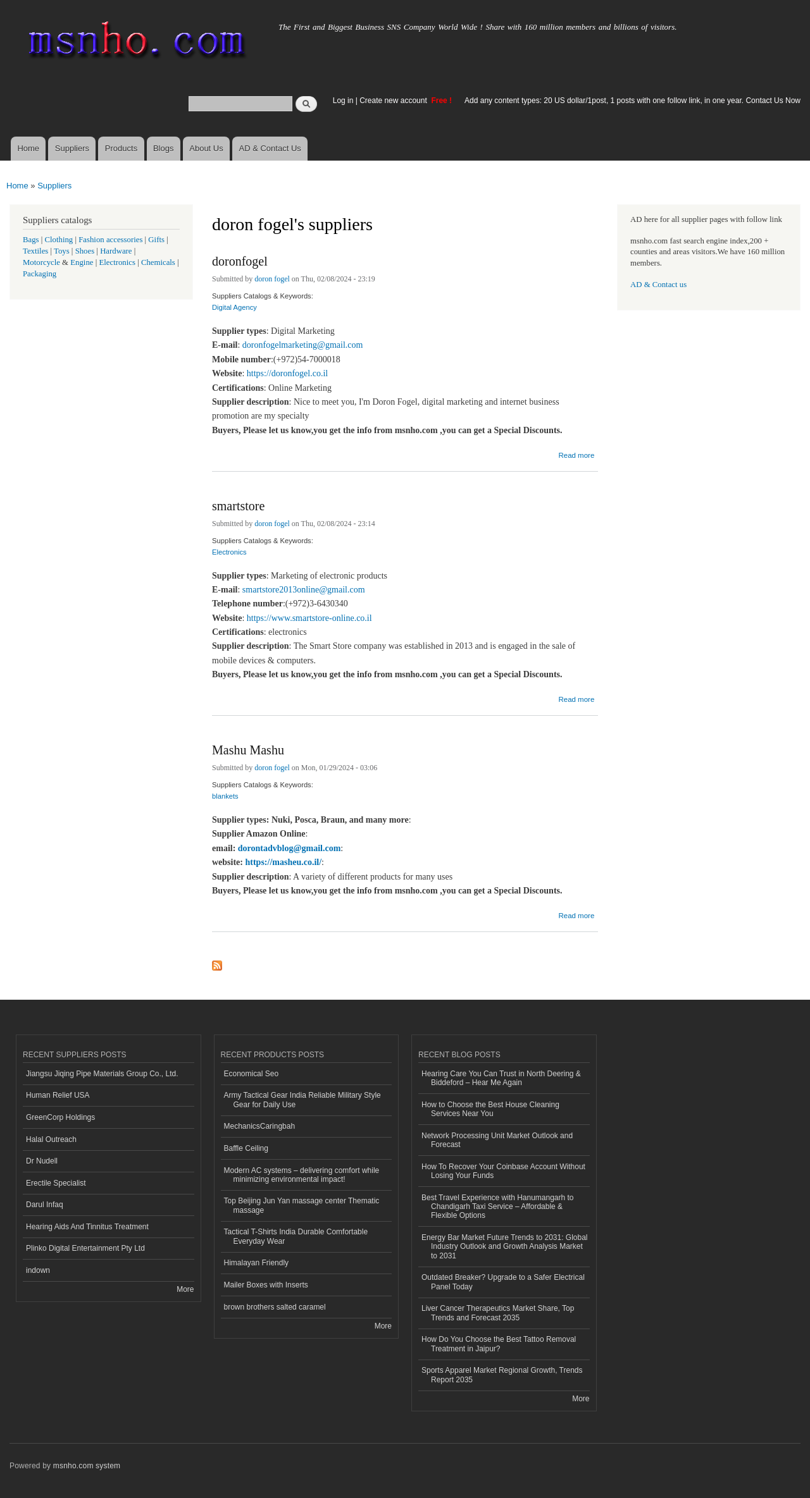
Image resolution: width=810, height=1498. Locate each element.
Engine (81, 262)
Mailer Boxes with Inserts (266, 1284)
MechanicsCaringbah (260, 1126)
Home (28, 148)
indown (38, 1270)
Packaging (39, 273)
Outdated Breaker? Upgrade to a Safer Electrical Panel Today (503, 1282)
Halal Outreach (51, 1139)
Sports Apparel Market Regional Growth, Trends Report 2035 (501, 1375)
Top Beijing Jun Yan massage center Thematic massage (302, 1205)
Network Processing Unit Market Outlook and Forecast (497, 1140)
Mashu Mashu (248, 750)
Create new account (394, 100)
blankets (225, 796)
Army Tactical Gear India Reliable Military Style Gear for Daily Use (302, 1099)
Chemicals (159, 262)
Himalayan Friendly (256, 1262)
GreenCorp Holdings (60, 1117)
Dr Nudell (42, 1161)
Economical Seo (251, 1073)
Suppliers (72, 148)
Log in (343, 100)
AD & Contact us (658, 284)
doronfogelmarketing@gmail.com (302, 345)
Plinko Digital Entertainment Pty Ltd (85, 1248)
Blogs (163, 148)
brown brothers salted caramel (275, 1307)
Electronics (229, 552)
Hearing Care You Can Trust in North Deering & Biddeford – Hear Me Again (501, 1078)
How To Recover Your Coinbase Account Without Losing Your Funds (503, 1171)
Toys (62, 251)
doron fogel (272, 278)
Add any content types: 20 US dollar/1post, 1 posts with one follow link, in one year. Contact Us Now (632, 100)
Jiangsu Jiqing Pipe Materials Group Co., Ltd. (102, 1073)
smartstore (238, 506)
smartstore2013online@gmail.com (303, 589)
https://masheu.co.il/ (284, 862)
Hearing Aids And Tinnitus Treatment (87, 1226)
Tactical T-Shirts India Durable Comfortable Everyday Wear (296, 1236)
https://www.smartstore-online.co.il (309, 618)
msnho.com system (86, 1465)
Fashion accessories (110, 239)
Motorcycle (41, 262)
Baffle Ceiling (246, 1148)
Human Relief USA (58, 1095)
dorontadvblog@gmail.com (289, 848)
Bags (31, 239)
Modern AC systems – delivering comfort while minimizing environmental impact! (302, 1175)
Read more (576, 453)
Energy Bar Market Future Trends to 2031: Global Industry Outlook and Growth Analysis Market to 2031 (504, 1246)
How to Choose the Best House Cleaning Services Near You (490, 1109)
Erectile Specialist (56, 1183)
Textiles (35, 251)
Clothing (59, 239)
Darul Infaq (44, 1204)
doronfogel (240, 261)
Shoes (85, 251)
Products (121, 148)
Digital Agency (234, 307)
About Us (206, 148)
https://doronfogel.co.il (287, 373)
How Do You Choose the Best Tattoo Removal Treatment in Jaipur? (498, 1344)
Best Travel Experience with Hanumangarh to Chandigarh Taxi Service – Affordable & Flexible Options (497, 1206)
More (185, 1289)
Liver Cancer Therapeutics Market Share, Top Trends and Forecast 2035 (497, 1313)
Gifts (156, 239)
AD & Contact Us (270, 148)
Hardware (116, 251)
